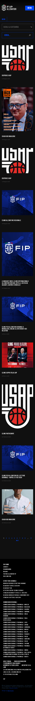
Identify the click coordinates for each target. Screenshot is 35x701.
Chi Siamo (6, 564)
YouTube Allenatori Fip (9, 574)
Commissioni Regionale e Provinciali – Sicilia (15, 641)
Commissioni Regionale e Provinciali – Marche (15, 629)
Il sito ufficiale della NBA (10, 674)
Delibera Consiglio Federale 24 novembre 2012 (16, 595)
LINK (4, 667)
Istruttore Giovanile (10, 581)
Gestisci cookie (13, 688)
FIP (4, 679)
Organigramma (7, 569)
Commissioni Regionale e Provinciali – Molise (15, 632)
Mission (5, 572)
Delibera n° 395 (7, 588)
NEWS (3, 19)
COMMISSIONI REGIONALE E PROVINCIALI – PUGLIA (15, 636)
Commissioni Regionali (10, 602)
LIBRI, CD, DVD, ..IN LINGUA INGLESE (12, 672)
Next (17, 540)
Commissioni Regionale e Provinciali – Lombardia (16, 627)
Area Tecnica (7, 661)
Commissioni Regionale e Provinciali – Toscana (16, 643)
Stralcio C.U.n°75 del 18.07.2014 (12, 597)
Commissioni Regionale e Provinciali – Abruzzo (16, 605)
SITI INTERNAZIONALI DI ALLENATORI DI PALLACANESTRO (17, 670)
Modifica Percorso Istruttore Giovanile (14, 583)
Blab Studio (11, 690)
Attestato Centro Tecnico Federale (13, 590)
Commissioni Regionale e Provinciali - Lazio (15, 622)
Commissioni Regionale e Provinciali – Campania (16, 612)
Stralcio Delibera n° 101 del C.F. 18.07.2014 (15, 593)
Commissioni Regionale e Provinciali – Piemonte (16, 634)
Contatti (5, 567)
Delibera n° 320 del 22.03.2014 (11, 586)
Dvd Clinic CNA (7, 576)
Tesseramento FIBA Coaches (11, 663)
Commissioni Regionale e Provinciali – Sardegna (16, 639)
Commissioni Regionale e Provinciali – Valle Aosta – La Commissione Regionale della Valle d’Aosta (17, 653)
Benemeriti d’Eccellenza (11, 665)
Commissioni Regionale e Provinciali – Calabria (16, 609)
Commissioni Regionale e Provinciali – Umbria (15, 650)
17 (31, 538)
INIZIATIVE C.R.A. (26, 665)
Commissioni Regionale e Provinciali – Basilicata (16, 607)
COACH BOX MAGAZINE (20, 661)
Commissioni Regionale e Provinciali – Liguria (15, 625)
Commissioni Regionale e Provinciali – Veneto (15, 657)
